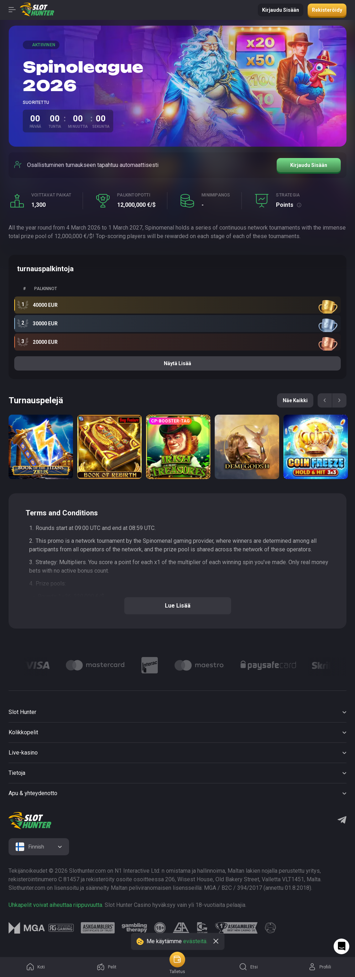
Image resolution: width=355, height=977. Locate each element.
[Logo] (37, 665)
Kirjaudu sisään (280, 10)
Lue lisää (177, 605)
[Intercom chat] (341, 946)
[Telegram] (342, 821)
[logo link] (61, 928)
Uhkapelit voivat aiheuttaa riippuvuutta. (56, 905)
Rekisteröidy (327, 10)
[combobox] (39, 846)
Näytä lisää (177, 363)
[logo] (30, 821)
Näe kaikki (295, 400)
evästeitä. (195, 941)
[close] (216, 941)
